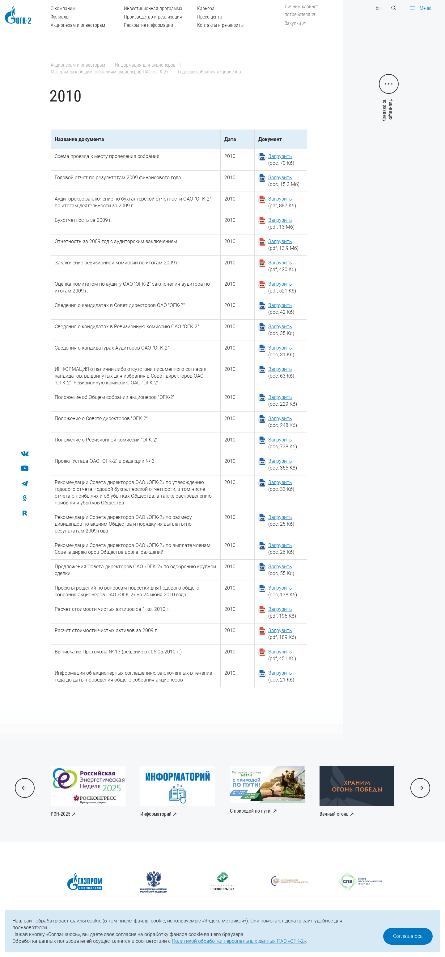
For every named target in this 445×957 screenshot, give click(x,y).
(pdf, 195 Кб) (282, 612)
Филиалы (60, 17)
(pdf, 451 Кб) (282, 655)
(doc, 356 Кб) (282, 464)
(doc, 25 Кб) (281, 520)
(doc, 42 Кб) (281, 308)
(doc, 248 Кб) (282, 422)
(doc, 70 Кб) (281, 159)
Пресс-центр (209, 17)
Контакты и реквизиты (220, 25)
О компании (63, 8)
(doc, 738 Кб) (282, 443)
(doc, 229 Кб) (282, 400)
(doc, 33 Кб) (281, 485)
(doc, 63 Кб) (281, 372)
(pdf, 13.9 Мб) (283, 244)
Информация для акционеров (145, 65)
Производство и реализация (153, 17)
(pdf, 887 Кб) (282, 202)
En (378, 8)
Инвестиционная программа (153, 8)
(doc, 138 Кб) (282, 591)
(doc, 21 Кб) (281, 676)
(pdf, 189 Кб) (282, 634)
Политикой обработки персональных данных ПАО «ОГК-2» (239, 941)
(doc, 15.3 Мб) (283, 181)
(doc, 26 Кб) (281, 548)
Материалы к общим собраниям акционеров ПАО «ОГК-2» (109, 72)
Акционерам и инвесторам (78, 25)
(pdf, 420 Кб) (282, 266)
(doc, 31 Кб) (281, 351)
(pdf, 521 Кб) (282, 287)
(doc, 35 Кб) (281, 330)
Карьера (205, 8)
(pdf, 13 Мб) (281, 223)
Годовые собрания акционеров (209, 72)
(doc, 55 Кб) (281, 570)
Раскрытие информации (148, 25)
